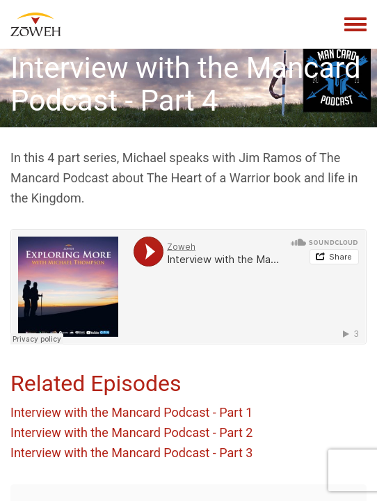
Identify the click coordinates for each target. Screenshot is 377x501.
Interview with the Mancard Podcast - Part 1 (131, 412)
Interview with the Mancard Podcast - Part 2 (131, 432)
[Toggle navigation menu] (355, 25)
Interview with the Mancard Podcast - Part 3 (131, 452)
